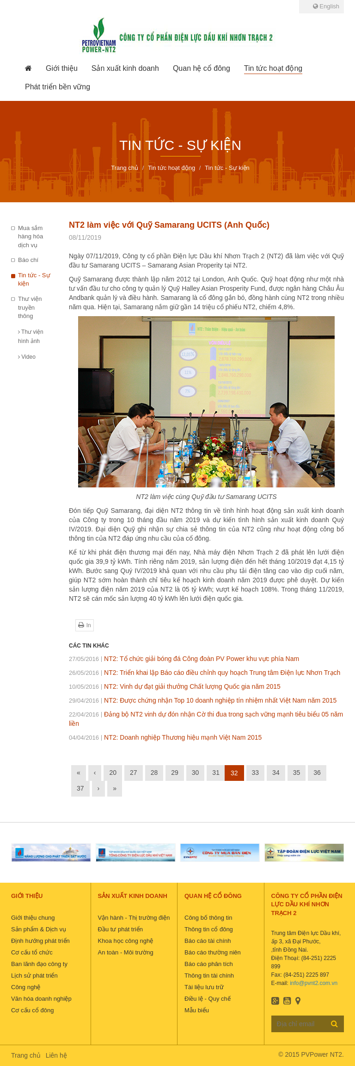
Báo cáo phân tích (208, 963)
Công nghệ (25, 987)
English (326, 6)
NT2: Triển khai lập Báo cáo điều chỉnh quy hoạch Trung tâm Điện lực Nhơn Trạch (204, 672)
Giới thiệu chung (33, 917)
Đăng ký (334, 1023)
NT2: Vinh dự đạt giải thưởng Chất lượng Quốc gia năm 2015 (175, 686)
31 (216, 772)
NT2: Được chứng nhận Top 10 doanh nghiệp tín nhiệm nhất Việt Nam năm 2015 (203, 700)
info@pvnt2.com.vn (313, 983)
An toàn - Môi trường (125, 952)
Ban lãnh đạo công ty (39, 963)
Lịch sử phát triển (34, 975)
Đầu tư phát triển (120, 929)
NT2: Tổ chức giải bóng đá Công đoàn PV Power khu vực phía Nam (184, 658)
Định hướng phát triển (40, 940)
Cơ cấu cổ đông (32, 1010)
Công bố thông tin (208, 917)
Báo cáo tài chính (207, 940)
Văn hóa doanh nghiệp (41, 998)
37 (80, 788)
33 (255, 772)
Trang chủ (26, 1055)
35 (296, 772)
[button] (62, 68)
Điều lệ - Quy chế (207, 998)
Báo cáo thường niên (212, 952)
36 (317, 772)
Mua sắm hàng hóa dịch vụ (30, 236)
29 (174, 772)
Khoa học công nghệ (125, 940)
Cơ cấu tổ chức (32, 952)
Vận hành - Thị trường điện (134, 917)
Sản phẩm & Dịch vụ (38, 929)
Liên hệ (56, 1055)
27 (133, 772)
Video (27, 357)
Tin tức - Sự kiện (34, 279)
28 (154, 772)
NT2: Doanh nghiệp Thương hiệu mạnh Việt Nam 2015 (165, 737)
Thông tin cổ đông (208, 929)
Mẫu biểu (196, 1010)
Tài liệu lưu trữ (204, 987)
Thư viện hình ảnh (30, 336)
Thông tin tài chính (209, 975)
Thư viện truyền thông (30, 307)
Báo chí (28, 259)
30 (195, 772)
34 (276, 772)
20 (112, 772)
